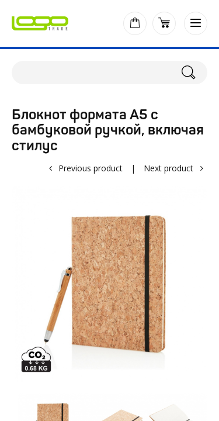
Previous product (90, 168)
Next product (168, 168)
